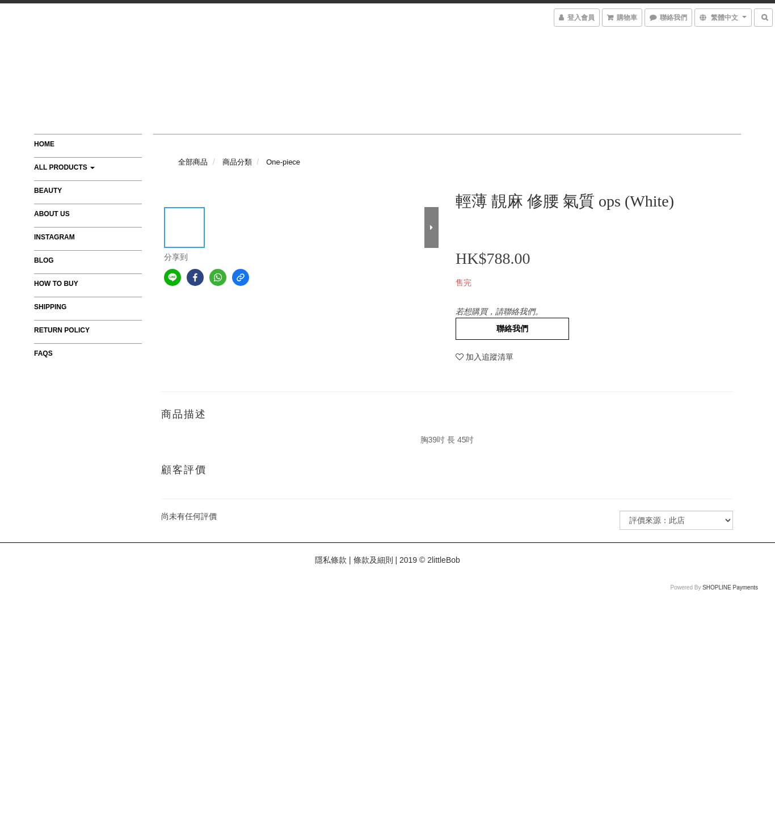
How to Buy (56, 284)
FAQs (43, 353)
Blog (44, 260)
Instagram (54, 237)
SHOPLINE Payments (730, 587)
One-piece (283, 162)
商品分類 (237, 162)
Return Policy (62, 330)
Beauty (48, 191)
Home (44, 144)
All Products (64, 167)
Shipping (50, 307)
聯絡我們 (512, 328)
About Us (52, 214)
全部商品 (193, 162)
